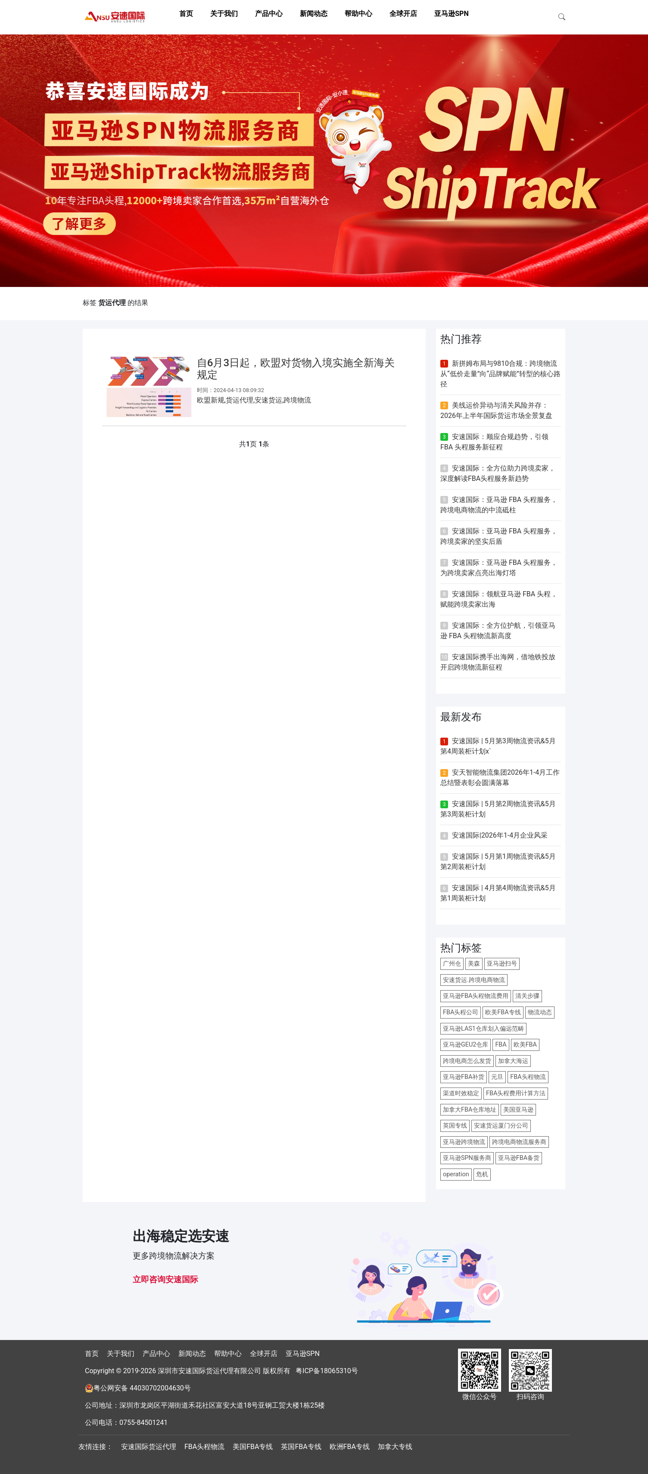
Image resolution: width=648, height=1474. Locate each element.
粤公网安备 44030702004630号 (142, 1388)
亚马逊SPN (451, 13)
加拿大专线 (395, 1447)
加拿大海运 (513, 1061)
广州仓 (452, 963)
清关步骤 (527, 996)
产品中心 (269, 13)
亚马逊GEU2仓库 (465, 1044)
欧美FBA (525, 1044)
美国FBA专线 (253, 1447)
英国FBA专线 (301, 1447)
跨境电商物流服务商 (519, 1142)
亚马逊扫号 (502, 963)
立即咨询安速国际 (165, 1279)
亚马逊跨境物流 (464, 1142)
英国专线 (455, 1125)
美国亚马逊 (518, 1109)
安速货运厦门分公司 (501, 1125)
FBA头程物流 (527, 1077)
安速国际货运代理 (148, 1447)
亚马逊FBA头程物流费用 (475, 996)
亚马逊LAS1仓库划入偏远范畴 (483, 1028)
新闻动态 (313, 13)
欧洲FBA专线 (350, 1447)
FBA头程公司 (460, 1012)
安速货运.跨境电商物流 (474, 980)
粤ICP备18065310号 (327, 1371)
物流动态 (540, 1012)
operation (456, 1174)
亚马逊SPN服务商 (467, 1158)
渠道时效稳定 (461, 1093)
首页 (186, 13)
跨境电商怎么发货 (467, 1061)
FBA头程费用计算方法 (515, 1093)
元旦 (497, 1077)
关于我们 (224, 13)
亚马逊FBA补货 (463, 1077)
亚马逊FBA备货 (518, 1158)
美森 (474, 963)
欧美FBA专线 (502, 1012)
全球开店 (403, 13)
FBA (500, 1044)
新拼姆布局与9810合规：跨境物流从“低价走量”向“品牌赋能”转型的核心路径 (500, 373)
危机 (482, 1174)
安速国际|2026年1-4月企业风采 (500, 835)
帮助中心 (358, 13)
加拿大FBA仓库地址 (469, 1109)
